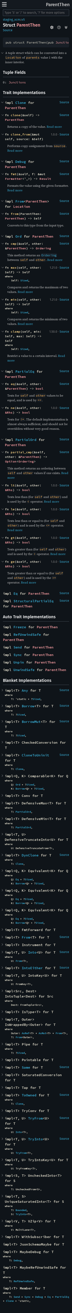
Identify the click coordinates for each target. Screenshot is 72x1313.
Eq (15, 593)
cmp (14, 244)
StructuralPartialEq (33, 601)
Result (45, 179)
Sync (17, 655)
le (13, 509)
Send (17, 647)
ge (13, 562)
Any (25, 690)
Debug (20, 161)
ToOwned (29, 1095)
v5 (23, 19)
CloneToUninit (35, 755)
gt (13, 538)
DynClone (30, 855)
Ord (18, 236)
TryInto (35, 1139)
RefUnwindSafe (27, 634)
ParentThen (58, 4)
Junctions (17, 82)
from (14, 214)
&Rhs (9, 412)
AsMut (42, 1033)
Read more (54, 126)
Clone (20, 102)
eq (13, 384)
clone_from (20, 134)
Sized (24, 280)
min (14, 299)
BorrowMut (31, 721)
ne (13, 408)
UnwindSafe (24, 670)
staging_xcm (11, 19)
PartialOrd (25, 439)
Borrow (28, 706)
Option (11, 461)
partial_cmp (21, 452)
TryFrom (35, 1118)
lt (13, 485)
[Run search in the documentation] (36, 12)
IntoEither (32, 968)
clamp (15, 331)
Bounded (21, 1210)
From (19, 201)
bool (39, 388)
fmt (14, 174)
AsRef (25, 1033)
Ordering (43, 248)
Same (26, 1067)
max (14, 267)
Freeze (19, 627)
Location (21, 206)
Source (7, 30)
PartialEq (24, 371)
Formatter (13, 179)
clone (15, 115)
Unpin (18, 662)
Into (32, 952)
